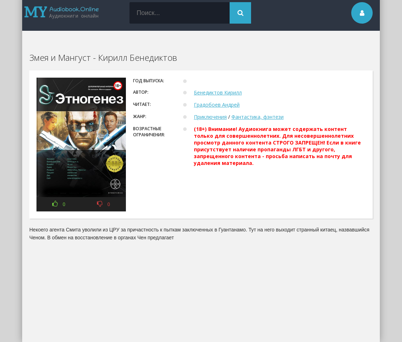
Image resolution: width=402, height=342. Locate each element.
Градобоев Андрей (217, 104)
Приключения (210, 116)
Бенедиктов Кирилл (218, 92)
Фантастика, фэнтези (257, 116)
